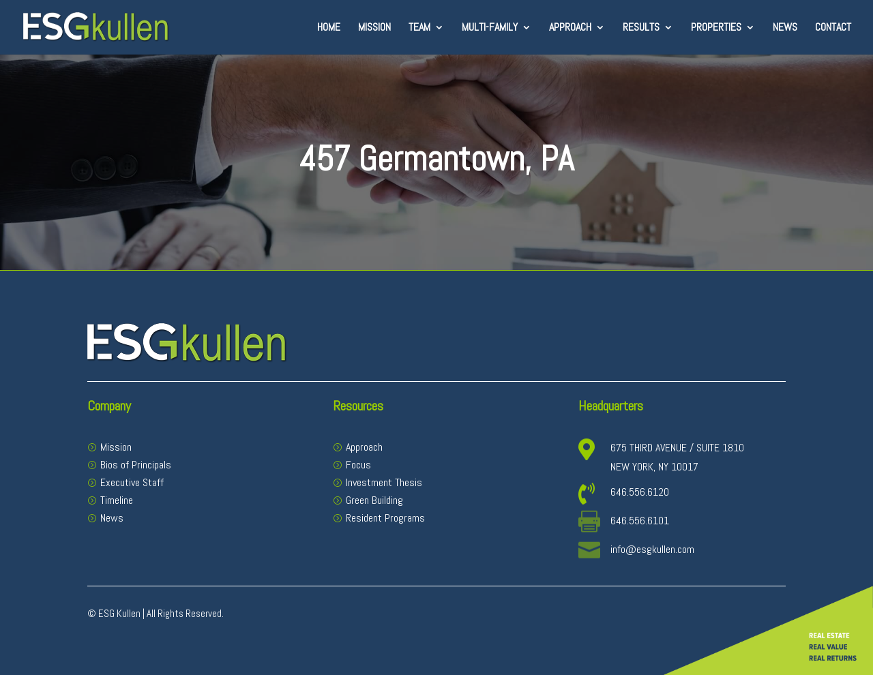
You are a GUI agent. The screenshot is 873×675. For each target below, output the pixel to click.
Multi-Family (490, 28)
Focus (358, 464)
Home (328, 28)
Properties (716, 28)
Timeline (116, 500)
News (785, 28)
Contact (833, 28)
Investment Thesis (384, 482)
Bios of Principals (135, 464)
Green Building (374, 500)
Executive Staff (132, 482)
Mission (374, 28)
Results (641, 28)
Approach (570, 28)
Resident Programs (385, 518)
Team (419, 28)
